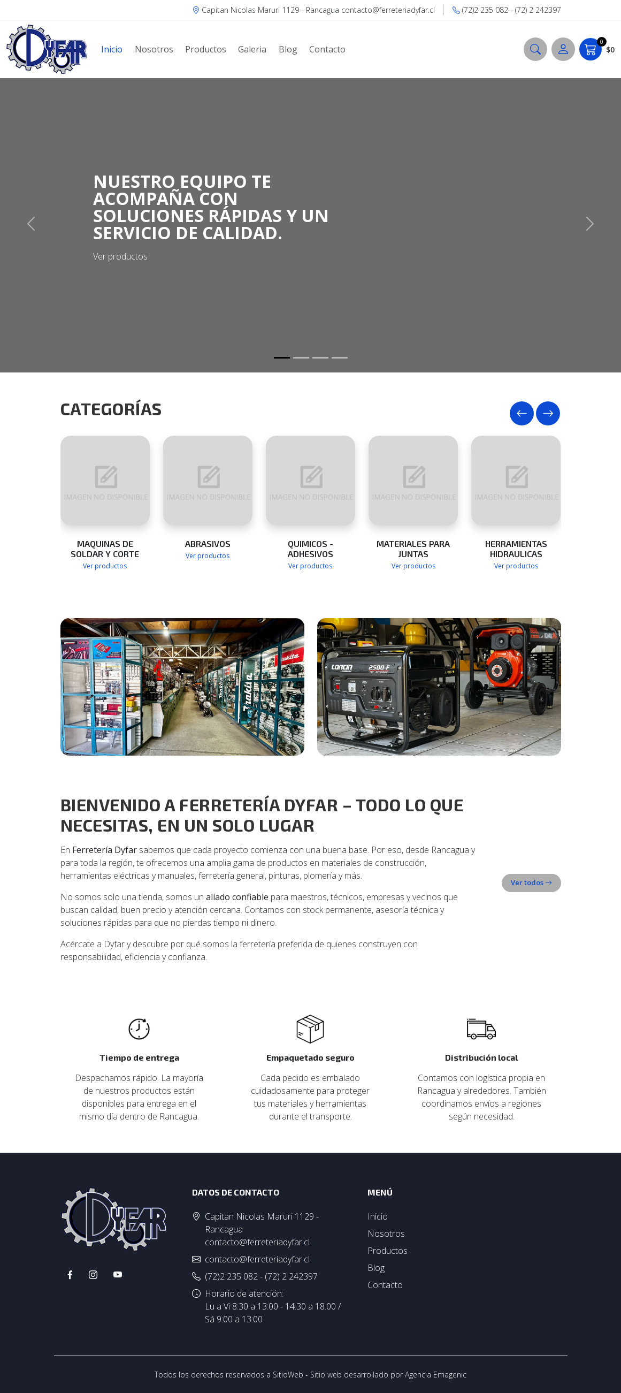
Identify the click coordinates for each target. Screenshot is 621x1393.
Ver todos (531, 882)
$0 (597, 49)
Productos (205, 49)
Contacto (327, 49)
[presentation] (522, 413)
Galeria (252, 49)
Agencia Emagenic (435, 1374)
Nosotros (154, 49)
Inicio (111, 49)
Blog (288, 49)
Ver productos (105, 565)
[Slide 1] (282, 358)
